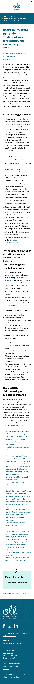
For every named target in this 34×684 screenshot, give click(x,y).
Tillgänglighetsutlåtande (11, 666)
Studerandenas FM (9, 658)
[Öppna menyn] (31, 2)
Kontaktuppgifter (9, 650)
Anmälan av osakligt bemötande (17, 582)
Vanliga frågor (8, 653)
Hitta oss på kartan (9, 636)
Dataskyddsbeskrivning (11, 664)
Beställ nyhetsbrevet (10, 655)
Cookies (6, 669)
